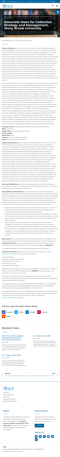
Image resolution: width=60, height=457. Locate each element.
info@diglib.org (12, 401)
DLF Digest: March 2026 (11, 355)
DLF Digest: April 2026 (42, 336)
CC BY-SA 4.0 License (16, 451)
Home (5, 16)
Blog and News (13, 16)
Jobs (30, 40)
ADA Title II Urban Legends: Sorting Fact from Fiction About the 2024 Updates (13, 338)
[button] (58, 12)
